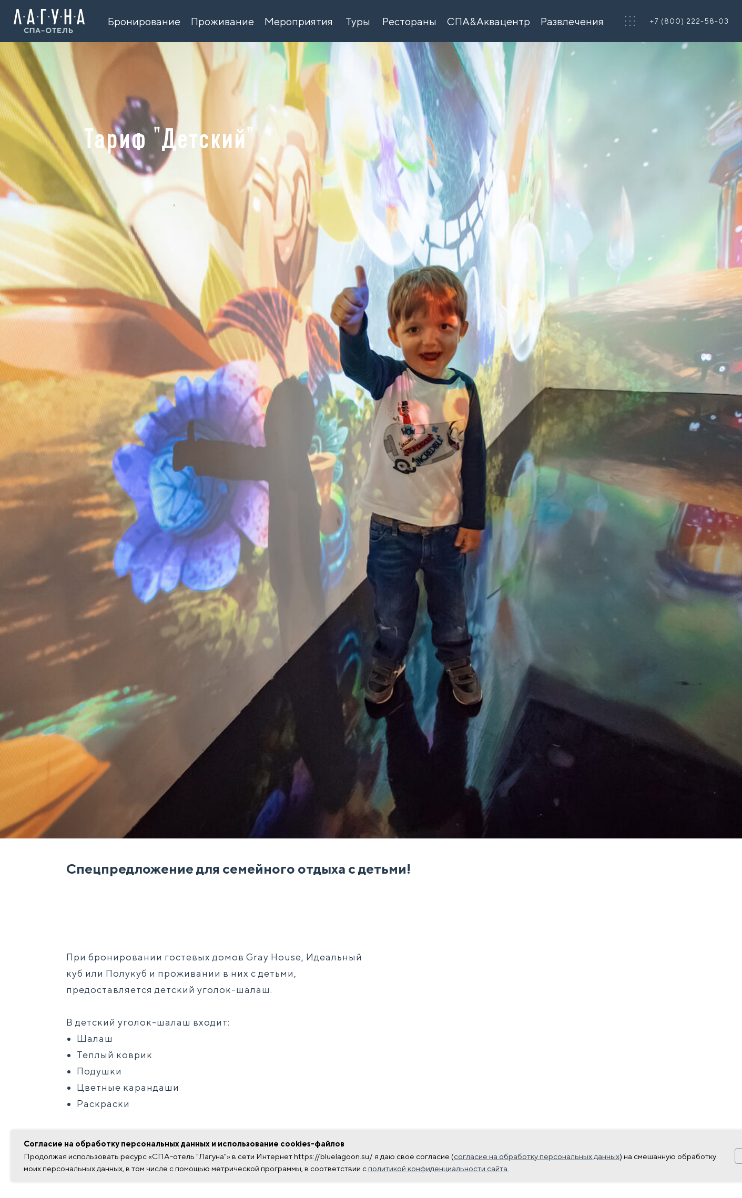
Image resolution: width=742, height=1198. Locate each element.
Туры (357, 21)
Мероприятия (299, 21)
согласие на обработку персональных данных (536, 1156)
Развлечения (572, 21)
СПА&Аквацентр (488, 21)
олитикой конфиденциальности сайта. (440, 1168)
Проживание (222, 21)
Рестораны (409, 21)
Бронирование (144, 21)
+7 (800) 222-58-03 (689, 21)
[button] (630, 21)
